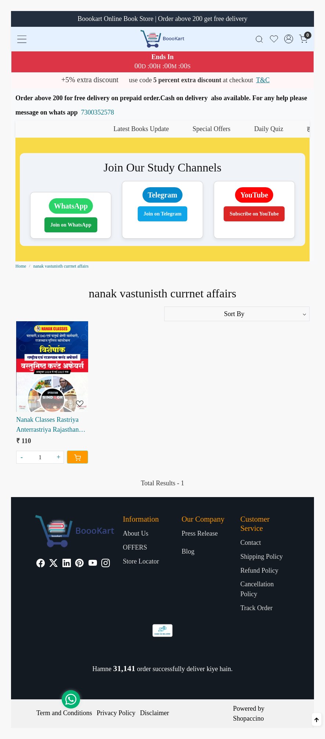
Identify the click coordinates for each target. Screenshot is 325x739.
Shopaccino (248, 718)
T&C (263, 80)
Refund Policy (259, 570)
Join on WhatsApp (70, 225)
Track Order (256, 608)
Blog (187, 551)
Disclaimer (154, 713)
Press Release (199, 533)
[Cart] (77, 457)
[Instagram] (105, 564)
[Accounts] (288, 39)
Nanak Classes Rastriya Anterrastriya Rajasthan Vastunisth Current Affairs (51, 425)
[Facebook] (40, 564)
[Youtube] (92, 564)
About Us (136, 533)
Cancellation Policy (257, 589)
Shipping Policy (261, 556)
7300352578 (97, 112)
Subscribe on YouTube (254, 214)
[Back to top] (316, 719)
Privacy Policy (116, 713)
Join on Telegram (162, 214)
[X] (53, 564)
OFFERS (135, 547)
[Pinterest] (79, 564)
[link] (259, 39)
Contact (250, 542)
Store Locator (141, 561)
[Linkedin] (66, 564)
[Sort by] (237, 314)
